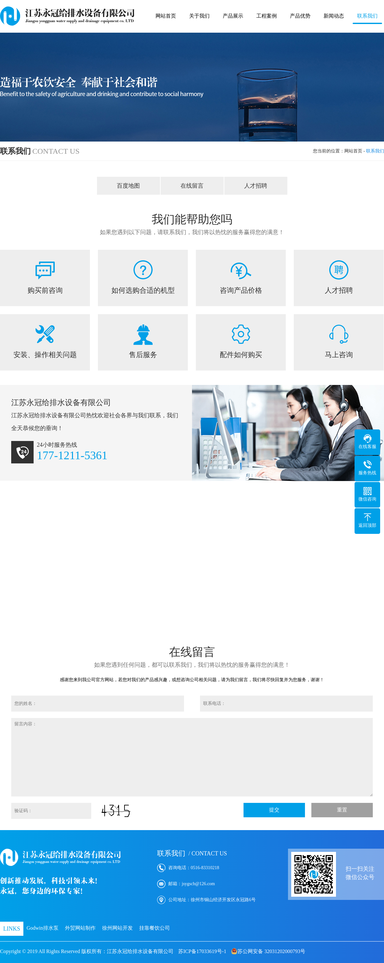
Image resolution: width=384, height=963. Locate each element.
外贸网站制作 (80, 928)
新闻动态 (334, 16)
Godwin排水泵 (43, 928)
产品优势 (300, 16)
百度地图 (128, 186)
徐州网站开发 (117, 928)
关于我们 (199, 16)
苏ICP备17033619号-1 (202, 951)
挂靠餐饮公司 (154, 928)
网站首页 (166, 16)
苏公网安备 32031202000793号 (268, 951)
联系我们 (367, 16)
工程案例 (266, 16)
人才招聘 (255, 186)
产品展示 (233, 16)
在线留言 (192, 186)
